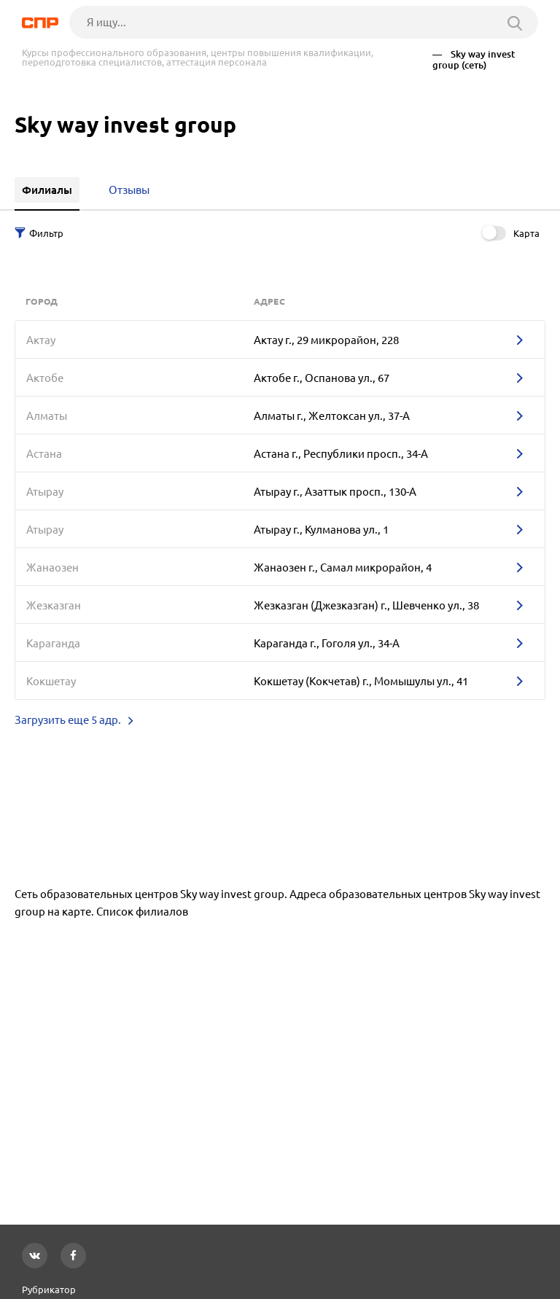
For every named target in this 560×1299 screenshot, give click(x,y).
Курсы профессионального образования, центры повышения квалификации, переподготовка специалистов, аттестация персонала (197, 57)
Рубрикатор (49, 1289)
